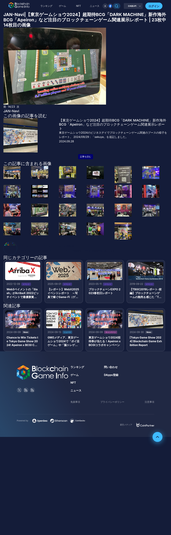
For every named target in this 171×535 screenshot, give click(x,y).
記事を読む (85, 156)
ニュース (75, 390)
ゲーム (62, 5)
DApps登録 (111, 375)
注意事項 (149, 402)
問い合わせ (111, 367)
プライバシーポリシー (112, 402)
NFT (78, 5)
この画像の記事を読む (25, 115)
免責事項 (75, 402)
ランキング (46, 5)
